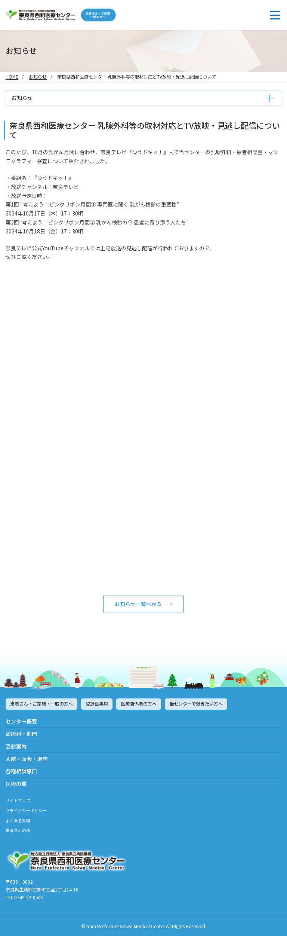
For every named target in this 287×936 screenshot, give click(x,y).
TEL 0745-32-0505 (24, 897)
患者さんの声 (18, 830)
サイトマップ (18, 800)
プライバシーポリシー (26, 810)
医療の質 (16, 783)
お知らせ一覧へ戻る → (143, 604)
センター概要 (21, 721)
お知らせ (38, 76)
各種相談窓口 (21, 771)
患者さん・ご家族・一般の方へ (41, 703)
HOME (12, 76)
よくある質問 (18, 820)
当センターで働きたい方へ (196, 703)
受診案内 (16, 746)
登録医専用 (97, 703)
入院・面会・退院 (26, 758)
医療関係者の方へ (139, 703)
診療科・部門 (21, 733)
